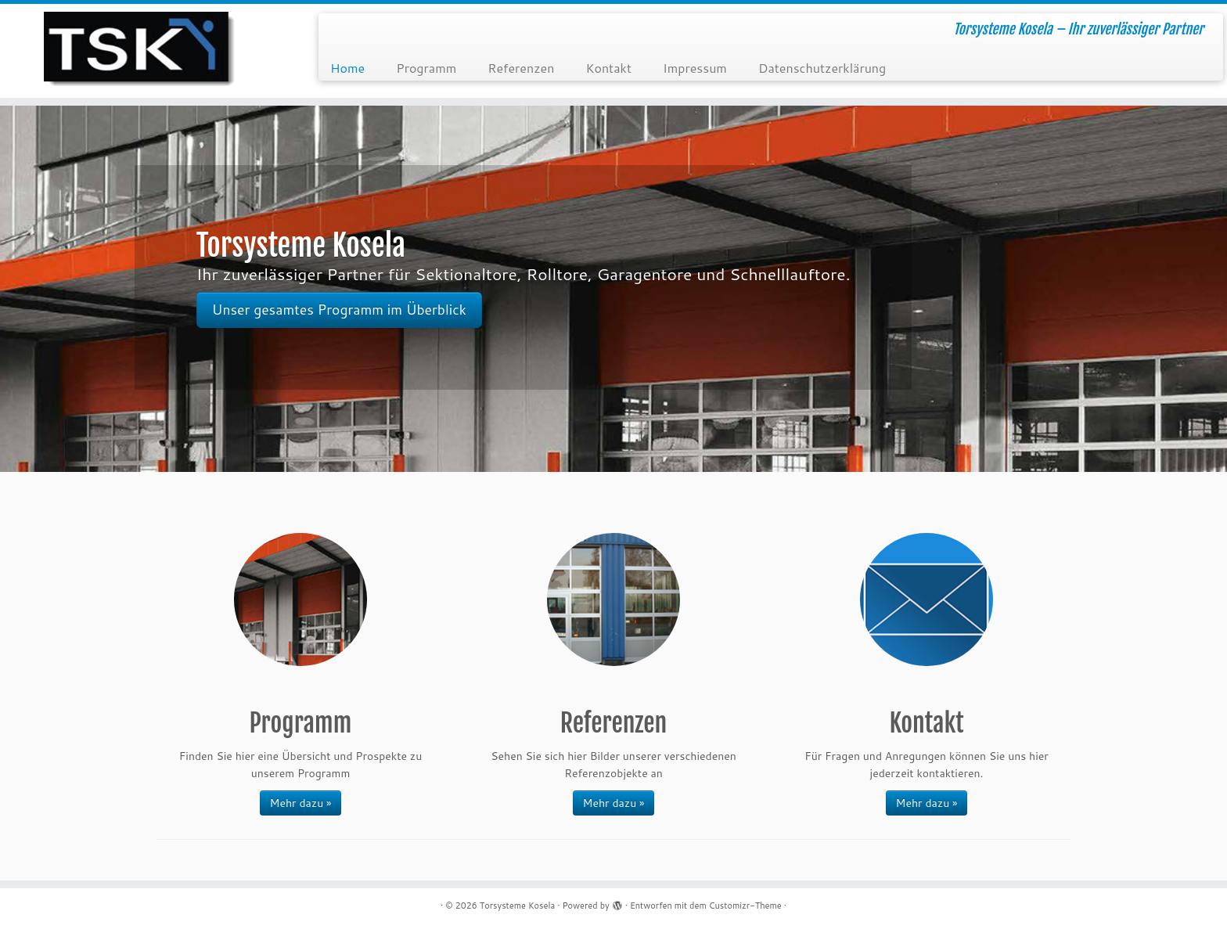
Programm (426, 68)
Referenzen (521, 68)
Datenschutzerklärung (822, 68)
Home (347, 68)
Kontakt (608, 68)
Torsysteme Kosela (518, 905)
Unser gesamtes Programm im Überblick (339, 309)
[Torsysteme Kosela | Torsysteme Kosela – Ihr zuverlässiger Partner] (141, 51)
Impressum (695, 68)
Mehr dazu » (301, 803)
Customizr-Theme (745, 905)
